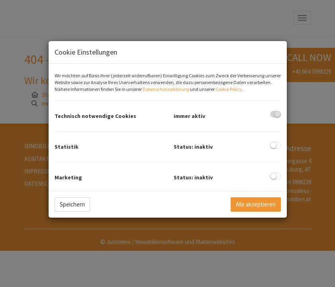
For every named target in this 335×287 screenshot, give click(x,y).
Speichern (72, 204)
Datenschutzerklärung (166, 89)
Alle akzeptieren (256, 204)
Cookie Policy (228, 89)
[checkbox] (275, 114)
